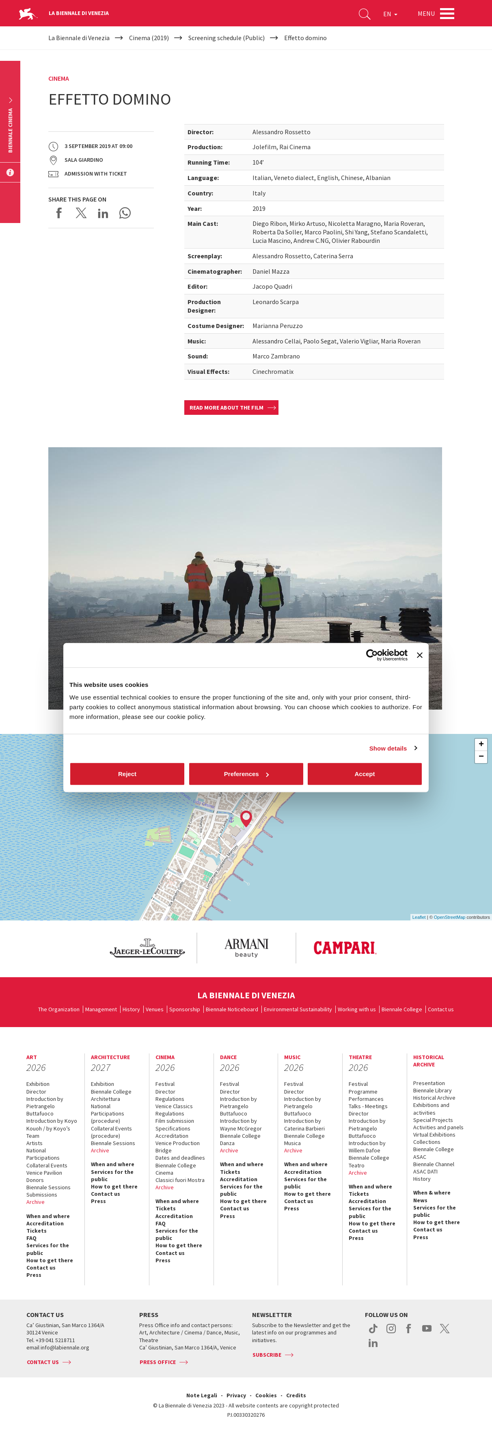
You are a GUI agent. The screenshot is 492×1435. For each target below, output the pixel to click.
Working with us (357, 1009)
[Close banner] (420, 655)
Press (33, 1274)
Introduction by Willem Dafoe (367, 1146)
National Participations (43, 1154)
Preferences (246, 773)
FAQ (31, 1238)
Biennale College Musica (304, 1139)
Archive (35, 1201)
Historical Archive (434, 1097)
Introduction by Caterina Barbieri (304, 1124)
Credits (296, 1395)
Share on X (81, 213)
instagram (391, 1333)
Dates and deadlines (180, 1157)
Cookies (266, 1395)
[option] (146, 948)
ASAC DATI (425, 1171)
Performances (366, 1099)
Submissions (41, 1194)
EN (390, 14)
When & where (432, 1192)
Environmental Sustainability (298, 1009)
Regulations (169, 1099)
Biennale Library (432, 1090)
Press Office (158, 1362)
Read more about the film (226, 407)
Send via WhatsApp (125, 213)
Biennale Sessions (48, 1187)
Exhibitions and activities (431, 1108)
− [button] (481, 757)
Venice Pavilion (44, 1172)
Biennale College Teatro (369, 1161)
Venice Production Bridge (177, 1146)
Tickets (36, 1230)
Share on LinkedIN (103, 213)
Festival (165, 1084)
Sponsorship (184, 1009)
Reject (127, 773)
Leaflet (419, 917)
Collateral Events (46, 1165)
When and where (48, 1216)
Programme (363, 1091)
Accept (364, 773)
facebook (409, 1333)
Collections (426, 1141)
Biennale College (402, 1009)
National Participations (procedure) (107, 1113)
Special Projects (433, 1120)
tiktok (373, 1333)
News (420, 1200)
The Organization (59, 1009)
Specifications (172, 1128)
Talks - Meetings (368, 1106)
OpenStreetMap (450, 917)
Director (36, 1091)
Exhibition (38, 1084)
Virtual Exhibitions (434, 1134)
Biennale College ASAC (433, 1152)
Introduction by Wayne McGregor (241, 1124)
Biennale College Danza (240, 1139)
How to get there (49, 1260)
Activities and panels (438, 1127)
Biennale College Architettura (111, 1095)
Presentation (429, 1083)
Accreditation (45, 1223)
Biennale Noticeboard (232, 1009)
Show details (388, 747)
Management (101, 1009)
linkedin (373, 1347)
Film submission (174, 1120)
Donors (35, 1180)
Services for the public (47, 1249)
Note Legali (201, 1395)
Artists (34, 1143)
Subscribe (266, 1354)
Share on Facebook (59, 213)
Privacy (236, 1395)
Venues (155, 1009)
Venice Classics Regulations (174, 1110)
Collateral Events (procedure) (111, 1132)
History (131, 1009)
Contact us (441, 1009)
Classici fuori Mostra (180, 1180)
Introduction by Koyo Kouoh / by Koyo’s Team (51, 1128)
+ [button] (481, 745)
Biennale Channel (433, 1164)
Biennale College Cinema (175, 1169)
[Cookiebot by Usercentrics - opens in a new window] (372, 655)
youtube (427, 1333)
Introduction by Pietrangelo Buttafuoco (44, 1106)
